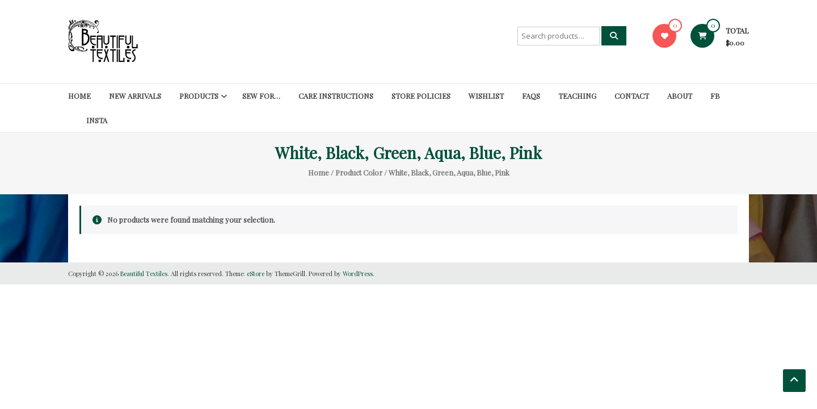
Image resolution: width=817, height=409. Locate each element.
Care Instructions (335, 96)
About (679, 96)
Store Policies (420, 96)
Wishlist (486, 96)
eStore (255, 273)
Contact (631, 96)
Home (79, 96)
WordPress (358, 273)
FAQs (531, 96)
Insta (96, 120)
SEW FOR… (261, 96)
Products (198, 96)
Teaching (577, 96)
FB (715, 96)
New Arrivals (135, 96)
